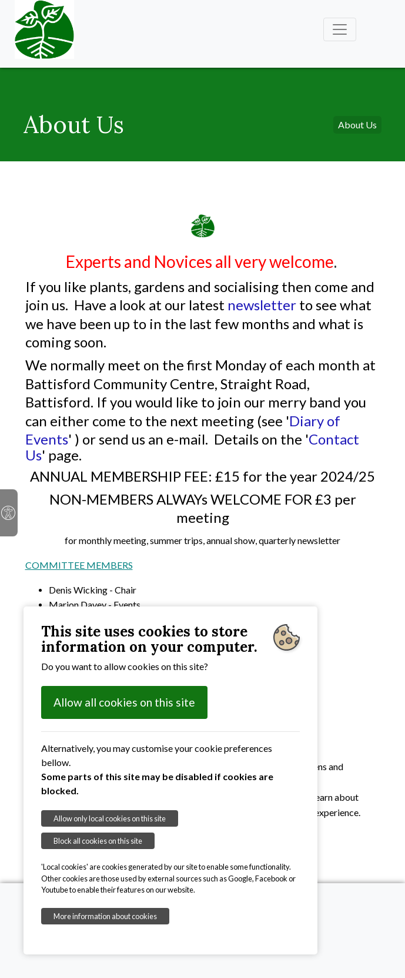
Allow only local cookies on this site (109, 818)
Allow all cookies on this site (124, 702)
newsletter (263, 304)
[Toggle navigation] (339, 29)
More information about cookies (105, 916)
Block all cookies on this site (97, 841)
